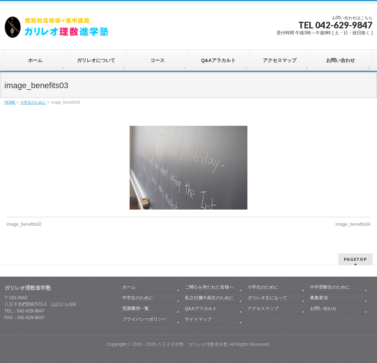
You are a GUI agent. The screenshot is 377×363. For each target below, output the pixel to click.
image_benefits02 (24, 224)
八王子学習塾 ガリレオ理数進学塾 (192, 344)
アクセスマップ (262, 308)
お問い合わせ (323, 308)
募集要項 (319, 297)
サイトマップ (198, 319)
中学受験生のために (330, 287)
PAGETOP (355, 259)
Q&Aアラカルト (201, 308)
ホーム (128, 287)
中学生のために (137, 297)
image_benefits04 (352, 224)
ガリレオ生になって (267, 297)
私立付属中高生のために (209, 297)
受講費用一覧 (135, 308)
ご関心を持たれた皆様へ (209, 287)
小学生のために (262, 287)
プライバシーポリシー (144, 319)
